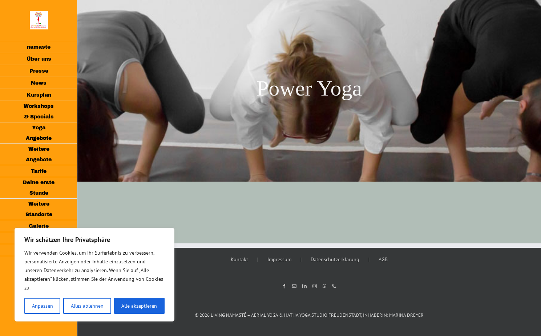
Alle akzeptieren (139, 306)
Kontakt (239, 259)
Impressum (279, 259)
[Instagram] (314, 286)
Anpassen (42, 306)
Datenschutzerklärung (335, 259)
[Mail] (294, 286)
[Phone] (334, 286)
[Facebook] (284, 286)
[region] (94, 274)
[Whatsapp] (324, 286)
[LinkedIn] (304, 286)
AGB (383, 259)
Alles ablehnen (87, 306)
